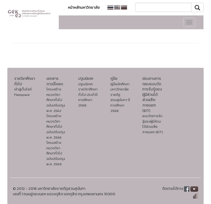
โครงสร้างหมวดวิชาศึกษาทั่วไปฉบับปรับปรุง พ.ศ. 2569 (55, 153)
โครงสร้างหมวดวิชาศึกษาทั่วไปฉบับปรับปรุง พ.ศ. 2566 (55, 126)
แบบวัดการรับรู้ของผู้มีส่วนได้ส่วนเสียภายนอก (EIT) (152, 124)
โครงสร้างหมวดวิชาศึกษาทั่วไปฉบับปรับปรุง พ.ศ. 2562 (55, 100)
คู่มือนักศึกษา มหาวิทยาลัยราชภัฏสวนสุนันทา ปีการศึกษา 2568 (120, 97)
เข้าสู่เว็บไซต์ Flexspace (23, 92)
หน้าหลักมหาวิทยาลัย (84, 7)
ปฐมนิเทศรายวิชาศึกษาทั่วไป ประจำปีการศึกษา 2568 (88, 94)
